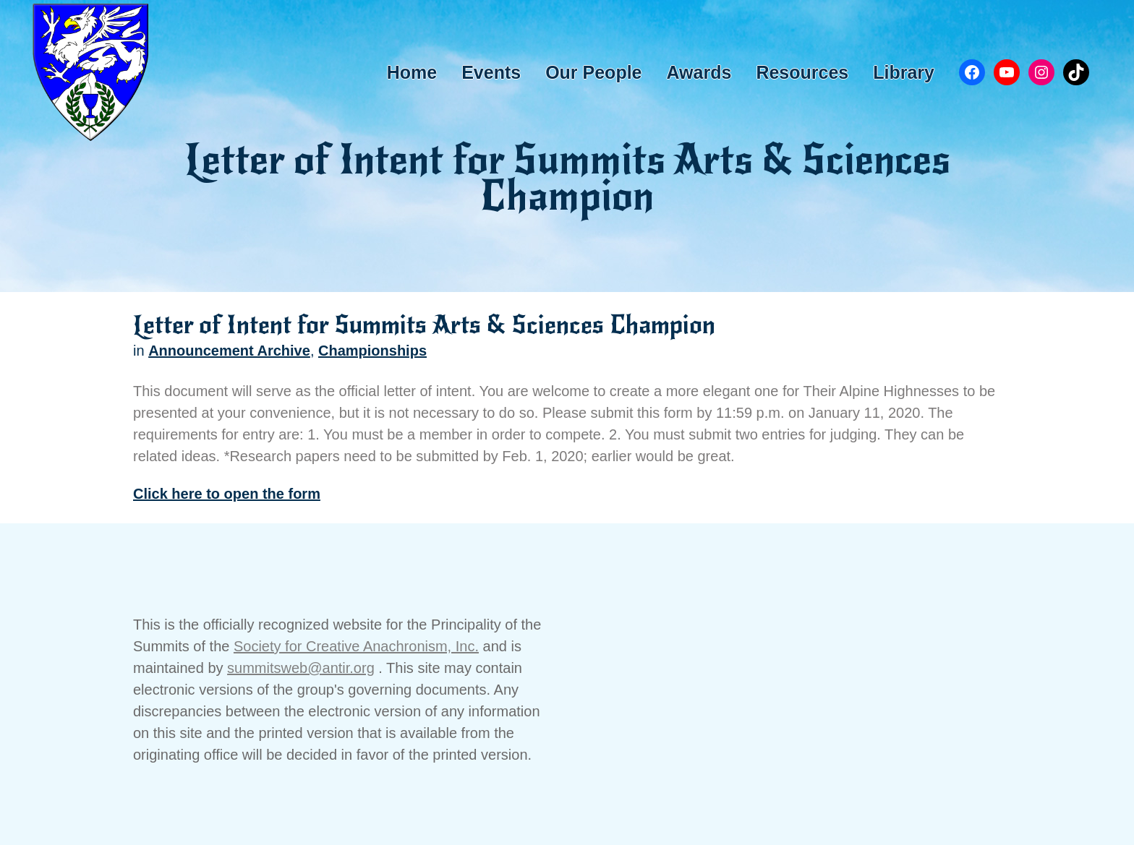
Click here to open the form (226, 494)
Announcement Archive (229, 351)
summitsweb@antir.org (301, 668)
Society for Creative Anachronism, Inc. (356, 646)
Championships (372, 351)
